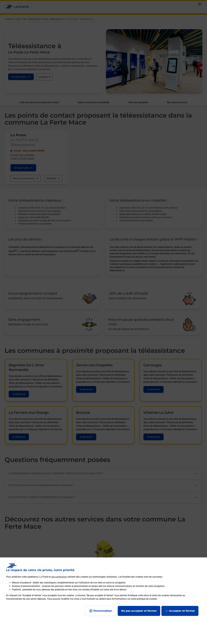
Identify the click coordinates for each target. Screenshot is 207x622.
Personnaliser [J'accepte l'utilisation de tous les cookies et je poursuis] (102, 610)
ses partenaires (59, 576)
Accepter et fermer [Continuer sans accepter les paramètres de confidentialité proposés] (182, 610)
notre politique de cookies (144, 598)
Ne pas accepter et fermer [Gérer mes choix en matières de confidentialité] (139, 610)
